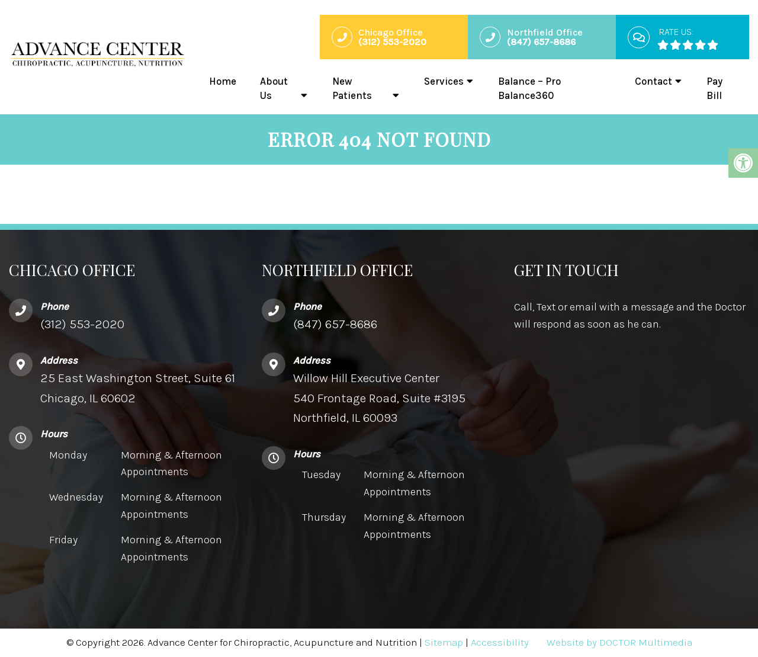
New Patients (352, 88)
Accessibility (500, 642)
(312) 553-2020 (82, 324)
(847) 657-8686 (335, 324)
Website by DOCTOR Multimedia (619, 642)
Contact (653, 81)
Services (444, 81)
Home (222, 81)
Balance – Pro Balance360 (529, 88)
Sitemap (444, 642)
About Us (274, 88)
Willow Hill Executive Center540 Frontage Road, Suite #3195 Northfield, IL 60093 (379, 398)
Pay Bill (714, 88)
